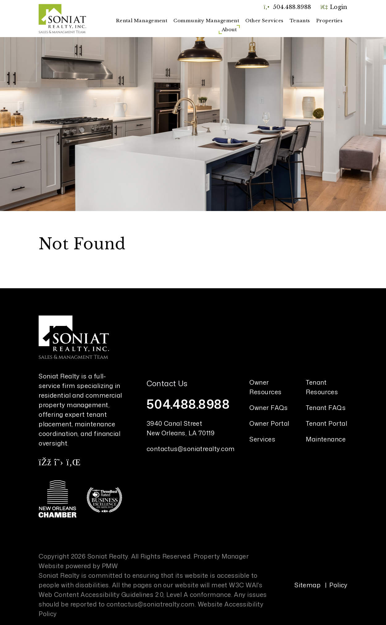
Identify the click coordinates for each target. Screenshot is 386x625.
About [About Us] (229, 29)
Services (262, 439)
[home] (62, 18)
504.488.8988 (292, 7)
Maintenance (326, 439)
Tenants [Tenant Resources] (300, 20)
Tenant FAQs (326, 407)
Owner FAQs (268, 407)
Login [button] (334, 7)
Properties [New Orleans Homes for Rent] (329, 20)
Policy (338, 585)
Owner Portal (269, 423)
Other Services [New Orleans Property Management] (264, 20)
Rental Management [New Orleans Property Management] (142, 20)
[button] (45, 462)
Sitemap (307, 585)
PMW (110, 565)
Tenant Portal (326, 423)
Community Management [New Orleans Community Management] (206, 20)
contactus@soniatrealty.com (191, 448)
